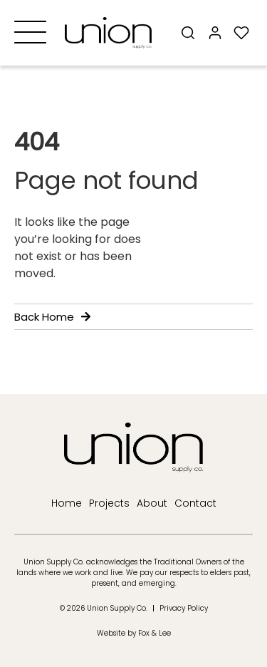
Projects (109, 503)
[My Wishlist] (241, 33)
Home (66, 503)
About (152, 503)
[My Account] (214, 33)
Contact (195, 503)
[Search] (188, 33)
